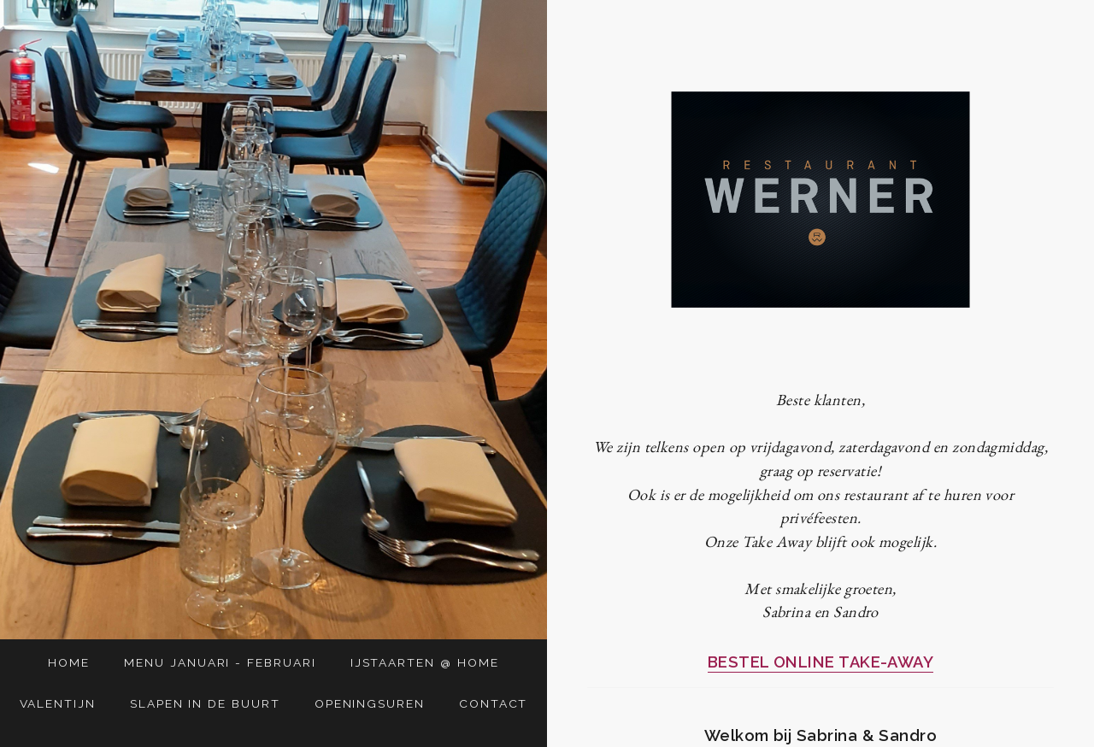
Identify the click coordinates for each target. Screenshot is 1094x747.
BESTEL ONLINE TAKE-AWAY (821, 662)
